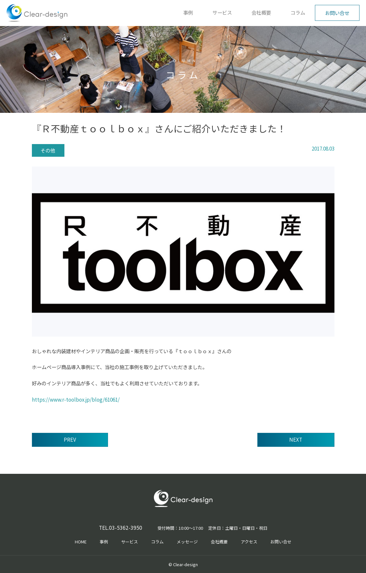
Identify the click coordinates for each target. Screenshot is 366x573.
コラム (298, 12)
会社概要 (261, 12)
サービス (222, 12)
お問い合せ (337, 12)
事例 (188, 12)
